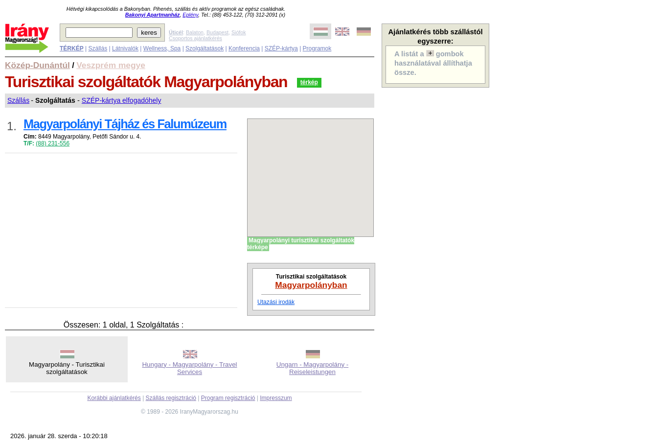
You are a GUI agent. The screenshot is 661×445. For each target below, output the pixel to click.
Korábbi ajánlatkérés (113, 398)
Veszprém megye (110, 65)
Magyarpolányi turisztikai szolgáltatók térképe (300, 244)
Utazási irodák (276, 302)
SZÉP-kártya (281, 48)
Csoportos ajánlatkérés (195, 38)
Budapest (217, 32)
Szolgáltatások (204, 48)
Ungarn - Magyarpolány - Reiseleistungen (312, 368)
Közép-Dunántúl (37, 65)
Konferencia (244, 48)
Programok (317, 48)
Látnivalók (125, 48)
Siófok (238, 32)
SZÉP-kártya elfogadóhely (121, 100)
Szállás (97, 48)
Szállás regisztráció (171, 398)
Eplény (190, 15)
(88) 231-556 (52, 143)
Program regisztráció (228, 398)
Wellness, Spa (162, 48)
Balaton (195, 32)
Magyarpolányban (311, 285)
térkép (309, 82)
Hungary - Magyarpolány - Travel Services (189, 368)
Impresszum (276, 398)
